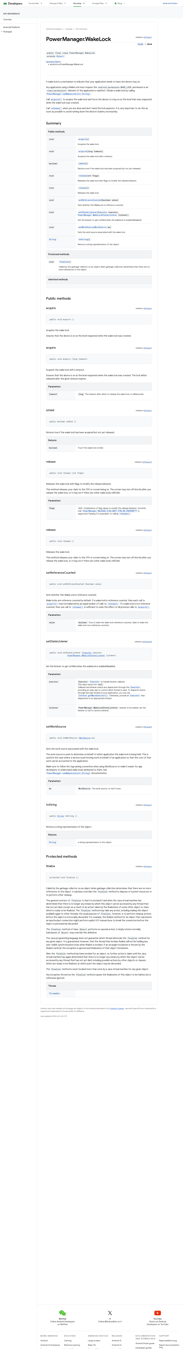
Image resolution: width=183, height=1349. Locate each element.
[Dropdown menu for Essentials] (42, 3)
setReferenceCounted (90, 200)
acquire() (56, 99)
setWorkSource (86, 227)
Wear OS (92, 1345)
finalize (64, 261)
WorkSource (101, 227)
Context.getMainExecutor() (93, 695)
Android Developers (54, 29)
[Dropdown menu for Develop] (85, 3)
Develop (69, 29)
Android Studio (170, 3)
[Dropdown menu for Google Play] (107, 3)
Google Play (98, 3)
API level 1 (148, 37)
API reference (11, 13)
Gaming (67, 1340)
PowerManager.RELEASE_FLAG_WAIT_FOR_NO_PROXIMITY (110, 511)
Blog (120, 3)
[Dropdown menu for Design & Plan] (66, 3)
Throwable (54, 993)
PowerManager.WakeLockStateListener (97, 215)
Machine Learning (72, 1345)
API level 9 (147, 727)
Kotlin (140, 44)
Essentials (34, 3)
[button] (18, 31)
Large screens (94, 1340)
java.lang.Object (53, 61)
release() (56, 108)
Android (44, 1340)
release (83, 175)
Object (60, 56)
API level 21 (147, 462)
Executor (102, 212)
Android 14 (116, 1345)
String (52, 239)
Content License (117, 1008)
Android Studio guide (145, 1343)
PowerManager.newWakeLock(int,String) (68, 94)
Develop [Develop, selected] (77, 3)
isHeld (82, 163)
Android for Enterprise (50, 1345)
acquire (83, 139)
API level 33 (147, 642)
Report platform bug (168, 1340)
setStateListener (88, 212)
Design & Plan (56, 3)
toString (83, 239)
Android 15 (116, 1340)
